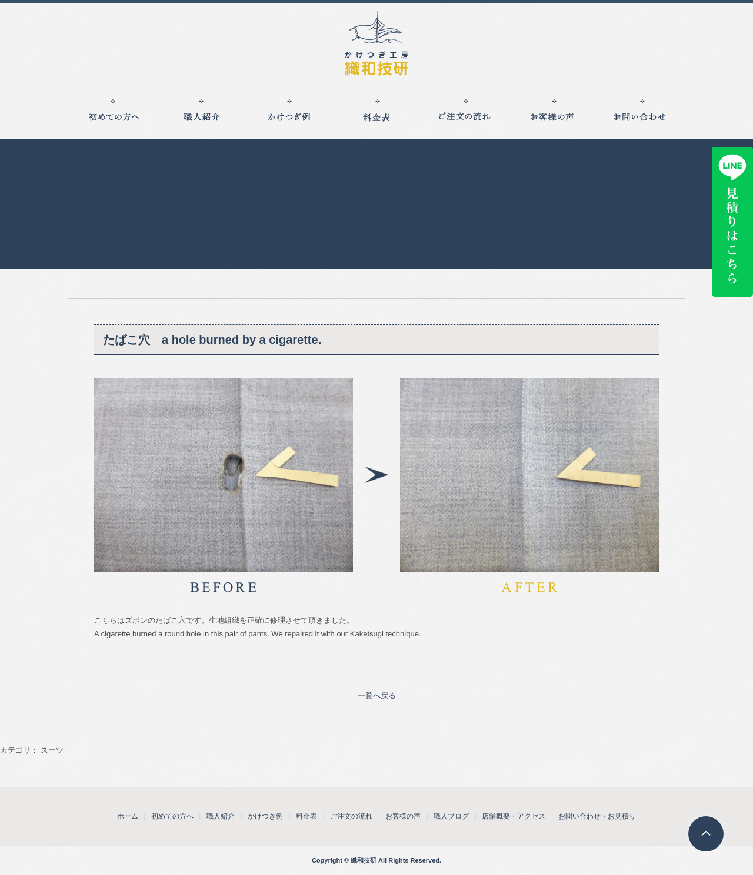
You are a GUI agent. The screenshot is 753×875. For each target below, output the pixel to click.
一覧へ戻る (377, 695)
